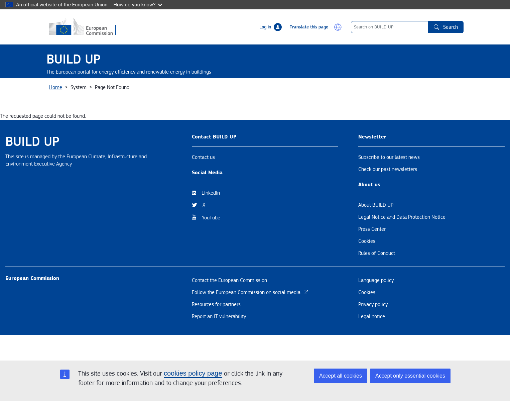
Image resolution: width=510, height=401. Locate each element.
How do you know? (138, 4)
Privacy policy (373, 327)
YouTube (211, 241)
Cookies (366, 264)
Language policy (376, 303)
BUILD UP (73, 59)
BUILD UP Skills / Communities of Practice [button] (343, 90)
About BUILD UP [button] (72, 90)
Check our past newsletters (387, 192)
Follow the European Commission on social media (250, 315)
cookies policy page (193, 373)
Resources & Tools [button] (246, 90)
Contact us (203, 180)
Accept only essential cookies (410, 376)
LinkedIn (211, 216)
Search (446, 27)
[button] (338, 27)
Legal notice (371, 339)
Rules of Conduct (376, 276)
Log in (265, 27)
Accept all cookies (340, 376)
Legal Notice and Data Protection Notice (401, 240)
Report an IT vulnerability (219, 339)
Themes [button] (189, 90)
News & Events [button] (135, 90)
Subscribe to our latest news (389, 180)
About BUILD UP (375, 228)
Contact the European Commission (229, 303)
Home (55, 110)
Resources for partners (216, 327)
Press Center (372, 252)
